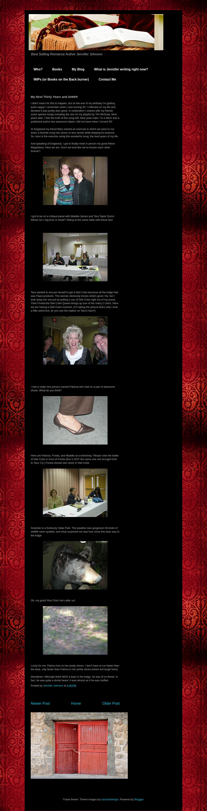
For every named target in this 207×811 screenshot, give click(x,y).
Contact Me (107, 79)
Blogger (138, 799)
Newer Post (40, 703)
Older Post (111, 703)
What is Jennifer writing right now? (121, 69)
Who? (38, 69)
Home (76, 703)
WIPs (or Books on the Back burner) (61, 79)
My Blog (78, 69)
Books (57, 69)
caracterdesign (109, 799)
